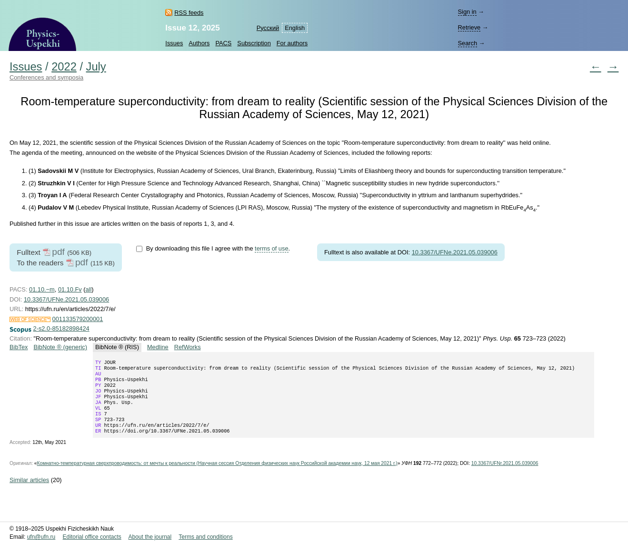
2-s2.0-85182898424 (61, 328)
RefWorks (187, 347)
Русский (268, 27)
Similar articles (29, 492)
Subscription (253, 43)
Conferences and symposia (46, 77)
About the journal (149, 537)
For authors (292, 43)
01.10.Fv (70, 289)
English (295, 27)
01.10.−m (42, 289)
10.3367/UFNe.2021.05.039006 (455, 252)
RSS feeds (188, 12)
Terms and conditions (205, 537)
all (89, 289)
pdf (58, 252)
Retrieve (469, 27)
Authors (199, 43)
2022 (64, 66)
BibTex (19, 347)
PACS (223, 43)
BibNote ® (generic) (60, 347)
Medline (158, 347)
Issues (174, 43)
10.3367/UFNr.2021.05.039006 (504, 475)
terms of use (271, 248)
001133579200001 (77, 318)
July (96, 66)
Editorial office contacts (92, 537)
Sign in (467, 11)
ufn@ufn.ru (41, 537)
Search (467, 43)
